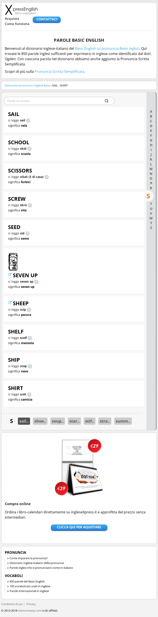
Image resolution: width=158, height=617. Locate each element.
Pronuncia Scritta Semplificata (59, 71)
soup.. (57, 421)
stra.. (105, 421)
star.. (74, 421)
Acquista (12, 18)
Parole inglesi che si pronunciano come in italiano (41, 568)
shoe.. (40, 421)
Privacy (31, 604)
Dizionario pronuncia (18, 85)
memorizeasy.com (30, 610)
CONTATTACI (46, 19)
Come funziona (17, 24)
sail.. (24, 421)
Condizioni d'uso (12, 604)
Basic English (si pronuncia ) (107, 48)
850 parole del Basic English (27, 581)
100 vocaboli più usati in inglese (30, 586)
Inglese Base (42, 85)
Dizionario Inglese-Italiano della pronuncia (37, 563)
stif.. (89, 421)
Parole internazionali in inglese (29, 591)
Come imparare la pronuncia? (29, 558)
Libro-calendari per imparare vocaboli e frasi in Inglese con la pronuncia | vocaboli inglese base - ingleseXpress (21, 10)
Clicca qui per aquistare (79, 527)
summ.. (123, 421)
